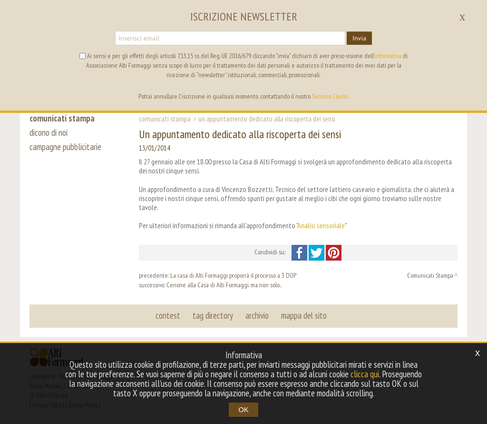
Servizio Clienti (330, 96)
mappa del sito (304, 315)
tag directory (213, 315)
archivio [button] (257, 315)
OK (243, 409)
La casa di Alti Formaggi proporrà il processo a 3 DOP (233, 275)
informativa (388, 55)
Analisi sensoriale (321, 225)
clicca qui (365, 374)
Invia (359, 38)
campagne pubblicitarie (65, 146)
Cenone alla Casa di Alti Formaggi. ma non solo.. (224, 285)
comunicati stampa (62, 118)
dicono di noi (48, 132)
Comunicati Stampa (165, 118)
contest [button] (168, 315)
